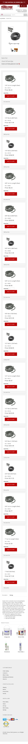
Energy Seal (7, 637)
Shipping (4, 687)
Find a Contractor (22, 11)
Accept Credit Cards (6, 726)
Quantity (6, 93)
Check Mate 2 (21, 651)
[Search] (17, 15)
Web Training (5, 708)
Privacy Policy (5, 691)
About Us (5, 679)
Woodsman (7, 651)
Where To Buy (6, 675)
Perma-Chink (21, 637)
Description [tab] (4, 595)
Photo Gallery (5, 701)
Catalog (24, 10)
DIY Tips (4, 705)
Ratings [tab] (11, 595)
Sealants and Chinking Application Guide (11, 63)
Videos (4, 703)
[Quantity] (11, 93)
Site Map (4, 710)
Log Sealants (2, 18)
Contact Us (19, 10)
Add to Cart (11, 96)
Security (4, 693)
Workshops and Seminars (8, 677)
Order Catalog (6, 671)
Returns (4, 689)
